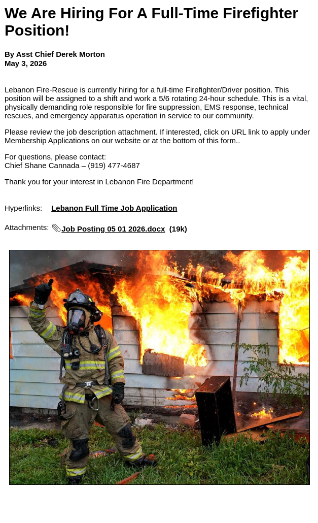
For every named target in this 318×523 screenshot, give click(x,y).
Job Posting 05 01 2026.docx (113, 228)
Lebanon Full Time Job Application (114, 208)
